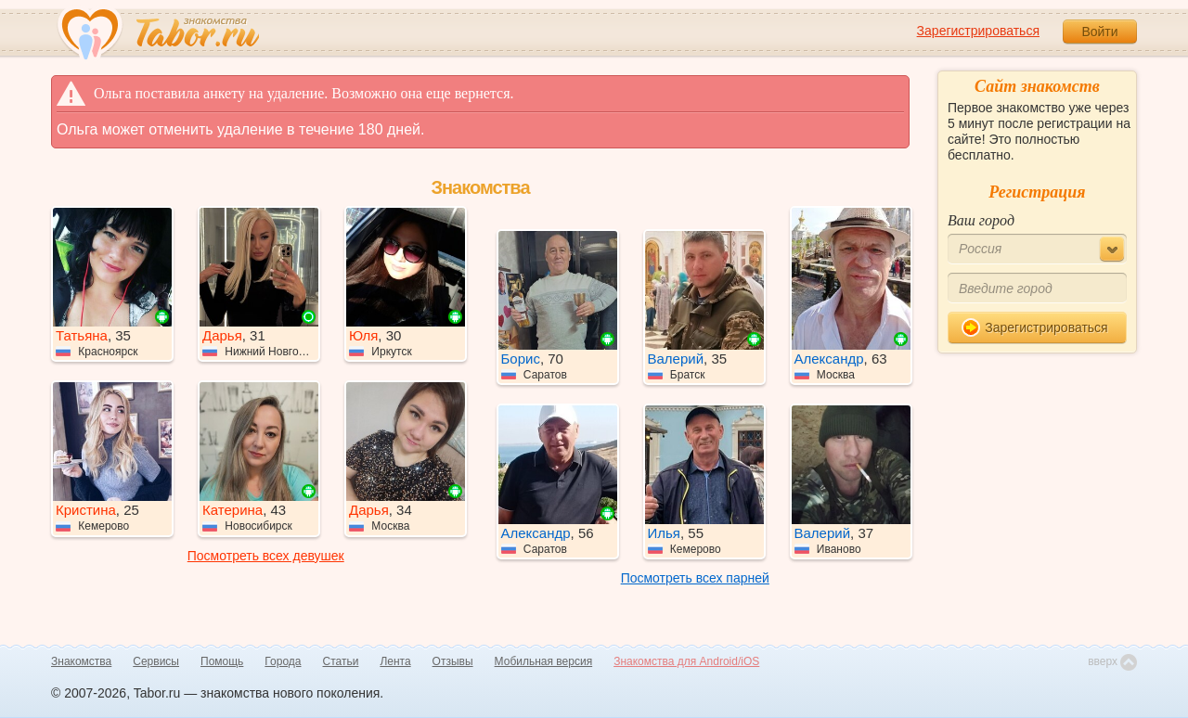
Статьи (341, 661)
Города (283, 661)
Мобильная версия (544, 661)
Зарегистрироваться (978, 30)
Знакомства (81, 661)
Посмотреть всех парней (695, 578)
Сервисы (156, 661)
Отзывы (453, 661)
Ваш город (981, 220)
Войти (1099, 31)
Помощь (221, 661)
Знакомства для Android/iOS (686, 661)
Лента (395, 661)
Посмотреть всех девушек (265, 555)
